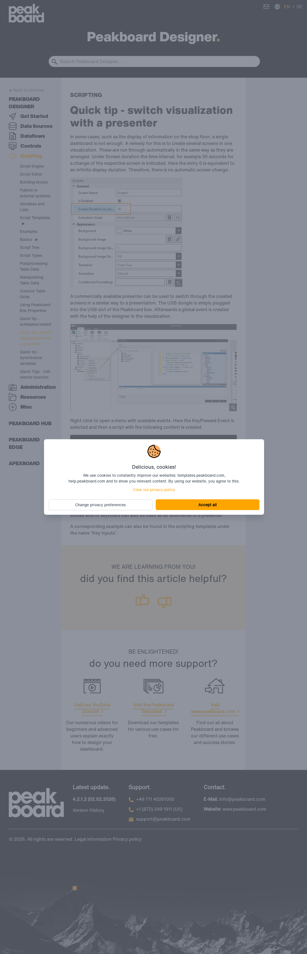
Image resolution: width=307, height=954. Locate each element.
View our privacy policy (154, 489)
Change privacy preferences (101, 504)
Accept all (207, 504)
